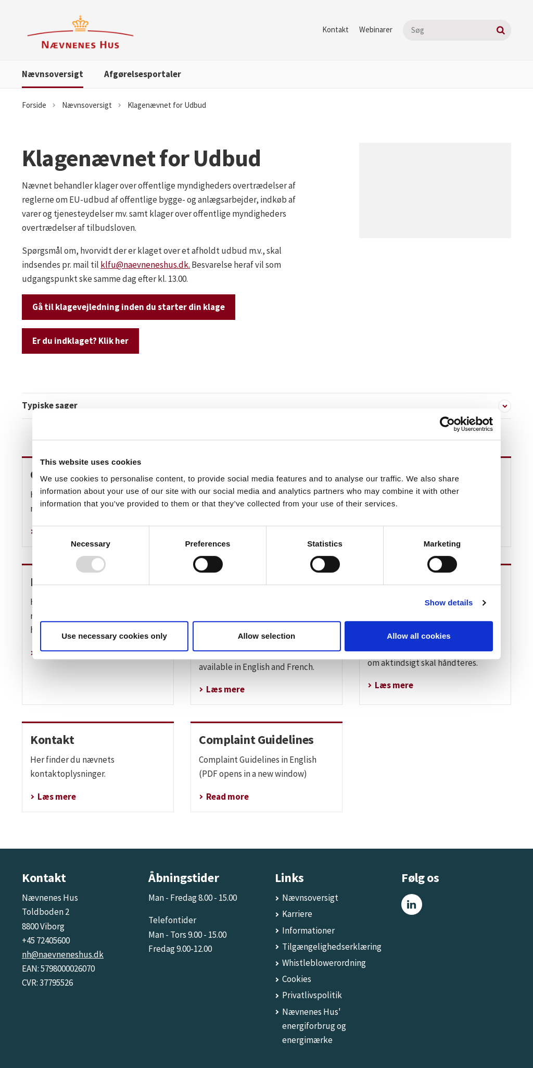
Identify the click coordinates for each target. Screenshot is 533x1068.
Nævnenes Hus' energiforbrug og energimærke (314, 1026)
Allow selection (267, 635)
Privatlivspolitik (312, 995)
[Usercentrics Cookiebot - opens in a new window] (447, 424)
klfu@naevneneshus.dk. (145, 264)
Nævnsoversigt (52, 74)
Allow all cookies (419, 635)
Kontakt (335, 29)
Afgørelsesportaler (142, 74)
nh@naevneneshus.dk (63, 954)
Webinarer (375, 29)
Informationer (308, 930)
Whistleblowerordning (324, 962)
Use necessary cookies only (114, 635)
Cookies (296, 979)
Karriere (297, 914)
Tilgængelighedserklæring (332, 946)
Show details (449, 602)
